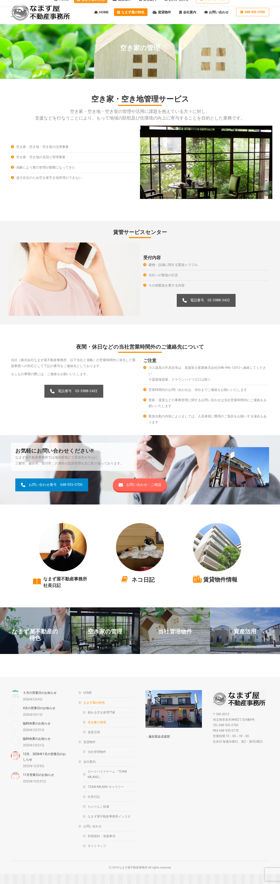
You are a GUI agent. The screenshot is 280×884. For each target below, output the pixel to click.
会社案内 (87, 771)
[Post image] (15, 704)
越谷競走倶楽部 (159, 746)
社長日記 (94, 806)
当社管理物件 (97, 762)
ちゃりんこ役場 (98, 816)
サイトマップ (97, 856)
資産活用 (94, 742)
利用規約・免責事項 (101, 846)
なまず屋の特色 (92, 712)
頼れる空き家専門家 (101, 722)
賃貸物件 (87, 752)
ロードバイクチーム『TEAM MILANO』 (107, 784)
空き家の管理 (97, 732)
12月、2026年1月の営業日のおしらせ (44, 766)
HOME (87, 703)
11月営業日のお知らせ (38, 785)
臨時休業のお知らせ (37, 733)
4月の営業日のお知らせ (39, 718)
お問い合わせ (90, 836)
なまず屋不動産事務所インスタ (109, 826)
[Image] (63, 557)
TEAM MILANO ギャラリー (106, 797)
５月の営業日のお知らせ (40, 703)
